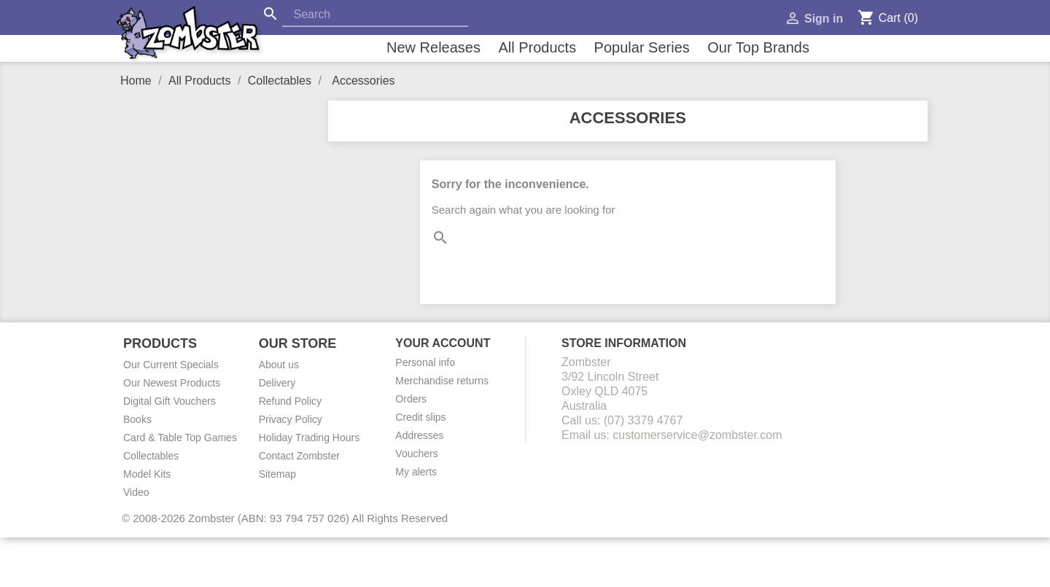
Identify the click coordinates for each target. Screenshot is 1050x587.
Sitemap (277, 474)
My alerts (416, 472)
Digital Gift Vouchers (169, 401)
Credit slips (420, 417)
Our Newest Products (171, 383)
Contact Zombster (299, 456)
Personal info (425, 362)
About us (279, 364)
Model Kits (147, 474)
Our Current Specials (171, 364)
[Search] (375, 15)
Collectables (151, 456)
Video (136, 492)
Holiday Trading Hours (309, 437)
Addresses (419, 435)
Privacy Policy (290, 419)
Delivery (277, 383)
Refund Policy (290, 401)
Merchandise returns (442, 380)
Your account (442, 343)
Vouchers (416, 453)
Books (137, 419)
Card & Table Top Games (180, 437)
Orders (411, 399)
